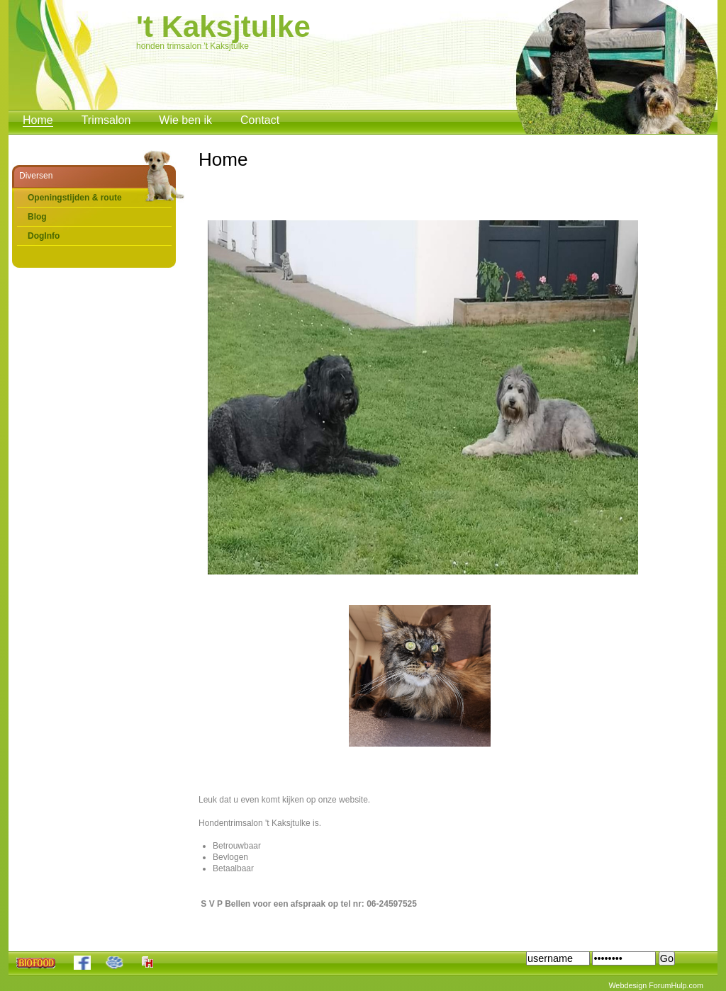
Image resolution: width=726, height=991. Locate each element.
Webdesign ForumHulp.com (655, 985)
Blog (37, 217)
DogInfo (44, 236)
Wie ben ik (185, 120)
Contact (259, 120)
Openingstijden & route (75, 198)
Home (38, 120)
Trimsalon (106, 120)
